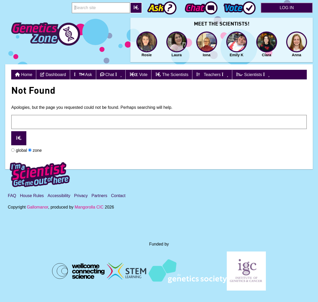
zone (35, 150)
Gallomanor (37, 207)
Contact (118, 195)
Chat (111, 74)
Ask (83, 74)
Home (26, 74)
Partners (99, 195)
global (19, 150)
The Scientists (171, 74)
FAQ (12, 195)
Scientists (253, 74)
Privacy (81, 195)
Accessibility (59, 195)
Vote (139, 74)
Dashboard (53, 74)
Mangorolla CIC (89, 207)
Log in (287, 7)
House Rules (32, 195)
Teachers (212, 74)
